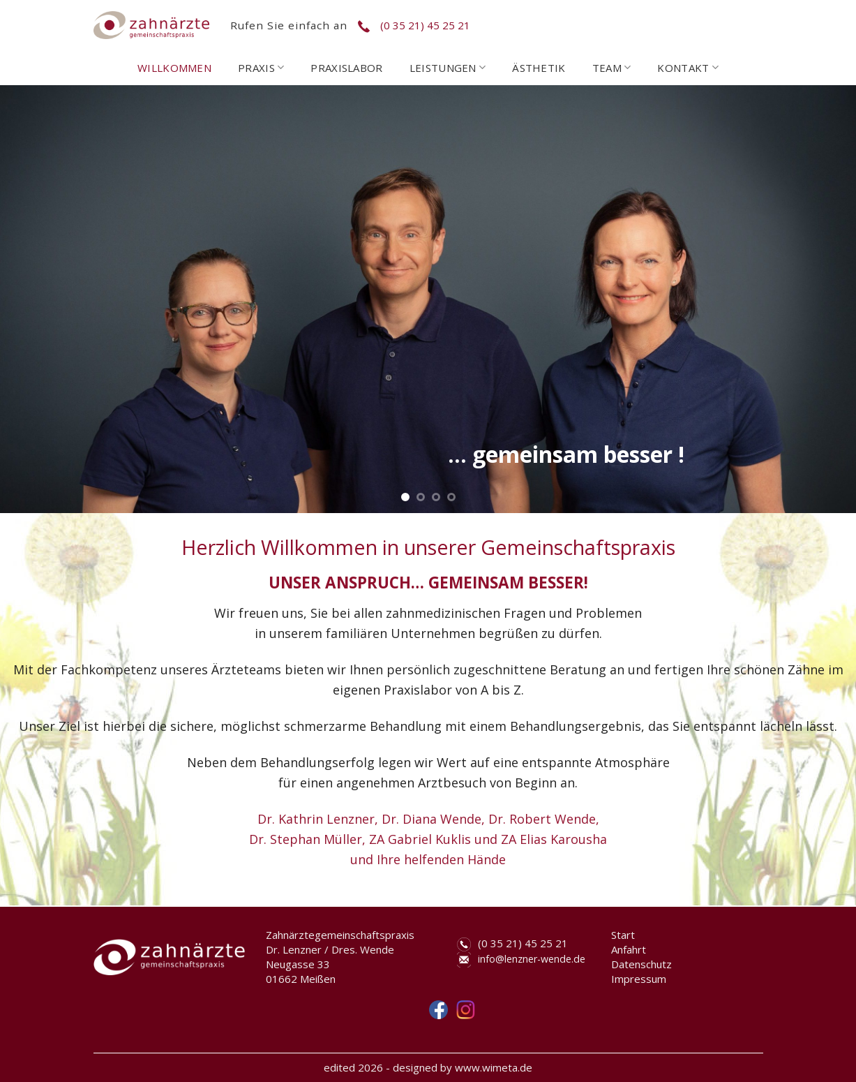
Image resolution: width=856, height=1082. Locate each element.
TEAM (611, 68)
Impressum (638, 979)
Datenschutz (641, 964)
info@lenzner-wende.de (531, 958)
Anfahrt (628, 949)
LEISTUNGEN (448, 68)
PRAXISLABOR (346, 68)
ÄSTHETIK (538, 68)
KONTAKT (688, 68)
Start (623, 935)
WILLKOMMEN (174, 68)
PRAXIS (261, 68)
